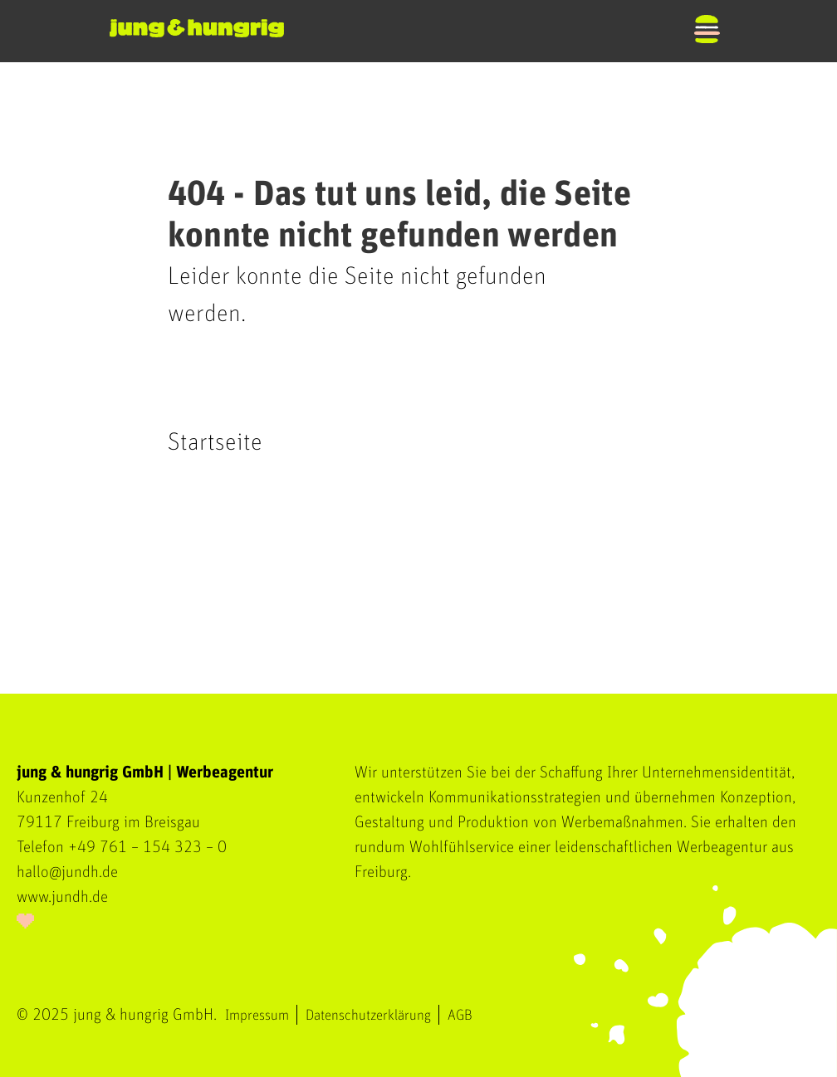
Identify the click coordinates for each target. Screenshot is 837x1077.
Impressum (257, 1015)
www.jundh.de (62, 897)
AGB (460, 1015)
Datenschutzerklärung (368, 1015)
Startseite (215, 442)
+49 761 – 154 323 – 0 (147, 847)
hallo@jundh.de (67, 872)
